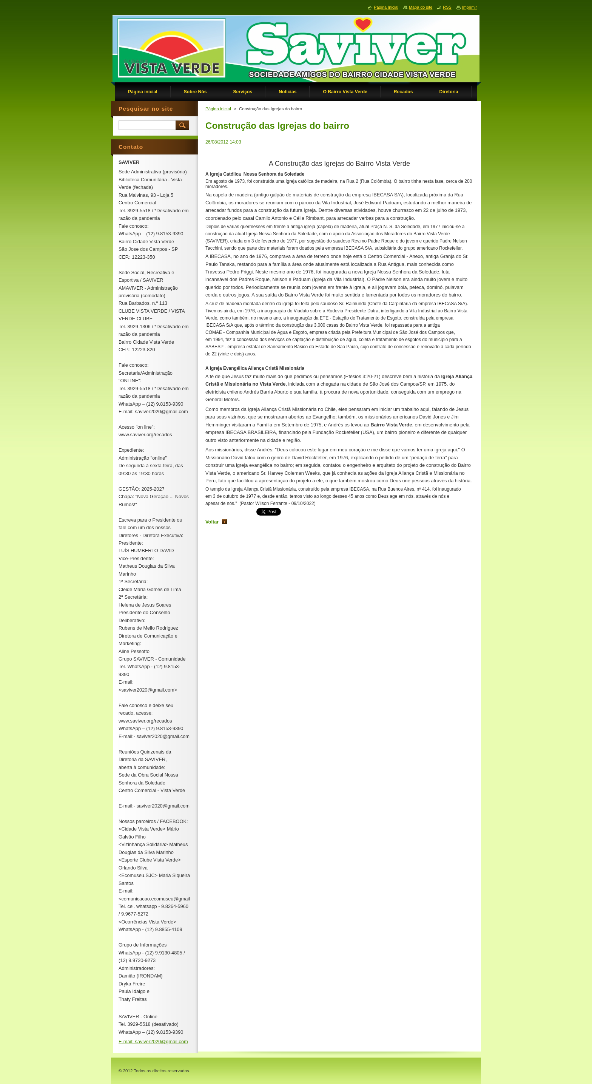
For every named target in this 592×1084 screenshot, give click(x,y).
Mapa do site (420, 7)
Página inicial (218, 109)
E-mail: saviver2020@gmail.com (153, 1041)
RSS (447, 7)
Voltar (212, 522)
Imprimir (469, 7)
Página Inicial (386, 7)
